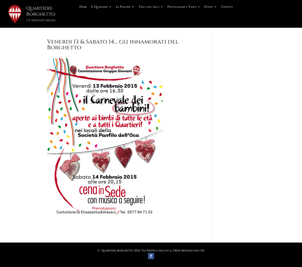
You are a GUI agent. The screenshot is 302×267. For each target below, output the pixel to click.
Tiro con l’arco (149, 7)
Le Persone (123, 7)
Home (83, 7)
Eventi (208, 7)
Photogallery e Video (181, 7)
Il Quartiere (99, 7)
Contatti (227, 7)
